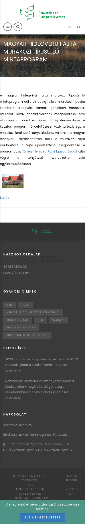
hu (78, 27)
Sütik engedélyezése (42, 517)
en (69, 27)
